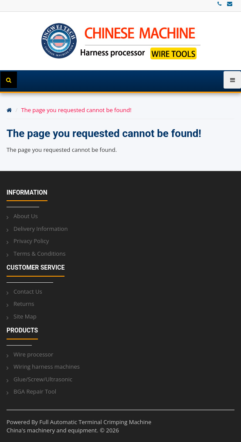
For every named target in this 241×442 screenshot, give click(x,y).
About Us (26, 216)
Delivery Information (41, 229)
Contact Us (28, 291)
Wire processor (33, 354)
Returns (24, 304)
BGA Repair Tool (35, 391)
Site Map (25, 316)
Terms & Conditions (39, 253)
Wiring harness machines (47, 366)
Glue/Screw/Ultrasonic (43, 379)
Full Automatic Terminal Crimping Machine (95, 422)
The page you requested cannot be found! (76, 110)
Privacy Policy (31, 241)
